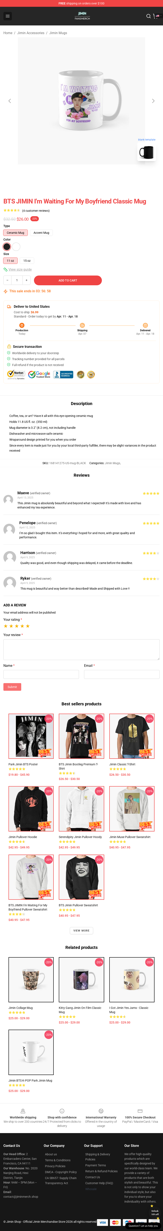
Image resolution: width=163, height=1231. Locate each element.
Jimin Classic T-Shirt (122, 764)
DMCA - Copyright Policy (61, 1172)
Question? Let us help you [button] (143, 1225)
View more (81, 930)
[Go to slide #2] (92, 173)
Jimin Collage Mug (20, 1008)
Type (6, 226)
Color (7, 239)
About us (51, 1154)
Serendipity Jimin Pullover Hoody (80, 837)
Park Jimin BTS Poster (23, 764)
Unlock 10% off (155, 1213)
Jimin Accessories (30, 33)
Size (6, 254)
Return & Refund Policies (101, 1171)
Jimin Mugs (58, 33)
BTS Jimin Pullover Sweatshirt (78, 905)
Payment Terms (95, 1165)
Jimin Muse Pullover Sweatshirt (129, 837)
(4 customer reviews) (36, 210)
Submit (12, 687)
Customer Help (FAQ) (99, 1183)
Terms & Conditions (57, 1160)
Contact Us (92, 1177)
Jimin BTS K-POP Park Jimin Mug (30, 1080)
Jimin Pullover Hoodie (22, 837)
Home (7, 33)
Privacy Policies (55, 1166)
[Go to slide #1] (70, 173)
